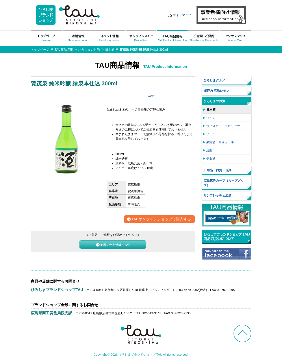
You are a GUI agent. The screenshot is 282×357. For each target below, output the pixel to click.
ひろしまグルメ (214, 80)
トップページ (40, 49)
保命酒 (210, 158)
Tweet (150, 96)
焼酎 (209, 150)
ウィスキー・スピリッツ (223, 126)
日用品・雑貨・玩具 (217, 170)
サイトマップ (182, 15)
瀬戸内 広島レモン (216, 90)
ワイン (210, 118)
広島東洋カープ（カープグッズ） (224, 183)
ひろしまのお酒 (89, 49)
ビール (210, 134)
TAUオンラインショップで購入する (161, 219)
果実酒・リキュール (220, 142)
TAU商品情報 (64, 49)
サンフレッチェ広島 (217, 195)
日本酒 (109, 49)
